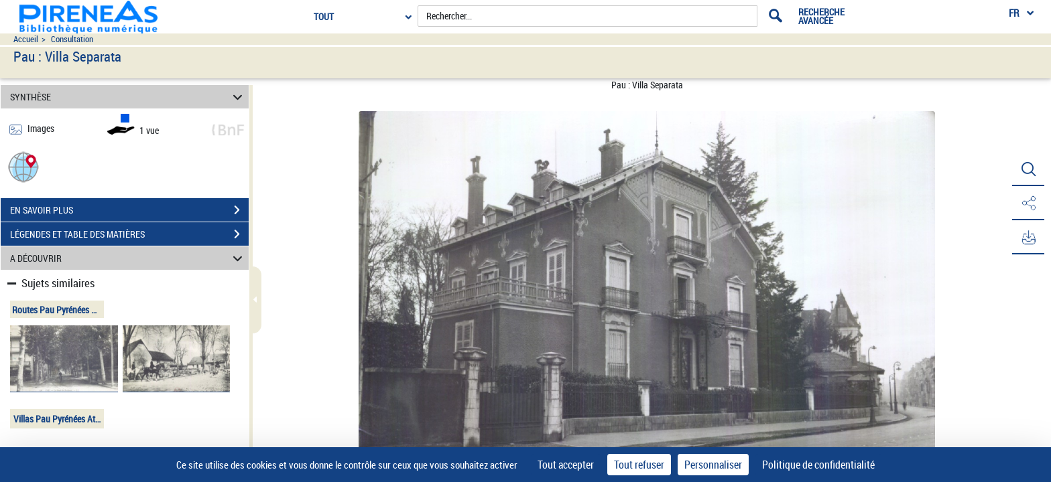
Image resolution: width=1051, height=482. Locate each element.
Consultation (72, 39)
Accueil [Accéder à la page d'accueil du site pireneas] (25, 39)
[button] (23, 166)
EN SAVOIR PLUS (129, 210)
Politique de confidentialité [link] (818, 464)
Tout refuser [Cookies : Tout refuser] (639, 464)
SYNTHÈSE (128, 96)
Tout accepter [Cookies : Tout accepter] (566, 464)
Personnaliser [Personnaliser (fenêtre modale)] (713, 464)
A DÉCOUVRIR (128, 258)
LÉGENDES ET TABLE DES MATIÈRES (129, 234)
